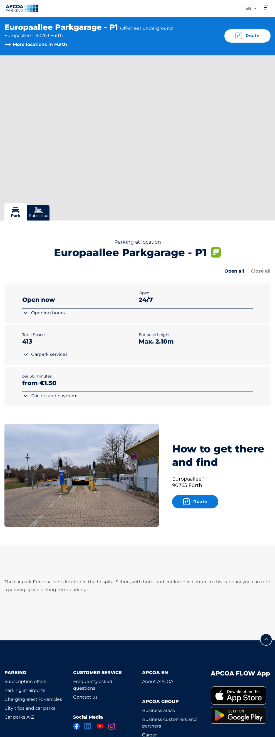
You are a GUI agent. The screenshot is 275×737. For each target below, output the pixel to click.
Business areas (158, 710)
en (251, 8)
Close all (261, 271)
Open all (234, 271)
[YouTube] (100, 726)
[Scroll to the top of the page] (266, 639)
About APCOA (157, 681)
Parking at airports (24, 690)
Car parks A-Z (19, 717)
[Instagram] (111, 726)
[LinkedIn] (88, 726)
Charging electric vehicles (33, 699)
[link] (241, 695)
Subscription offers (25, 681)
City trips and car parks (29, 708)
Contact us (85, 697)
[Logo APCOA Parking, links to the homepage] (22, 8)
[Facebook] (76, 726)
